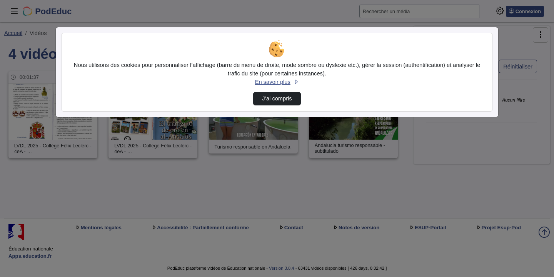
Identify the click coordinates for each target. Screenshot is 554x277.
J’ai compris (277, 98)
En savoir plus (277, 82)
